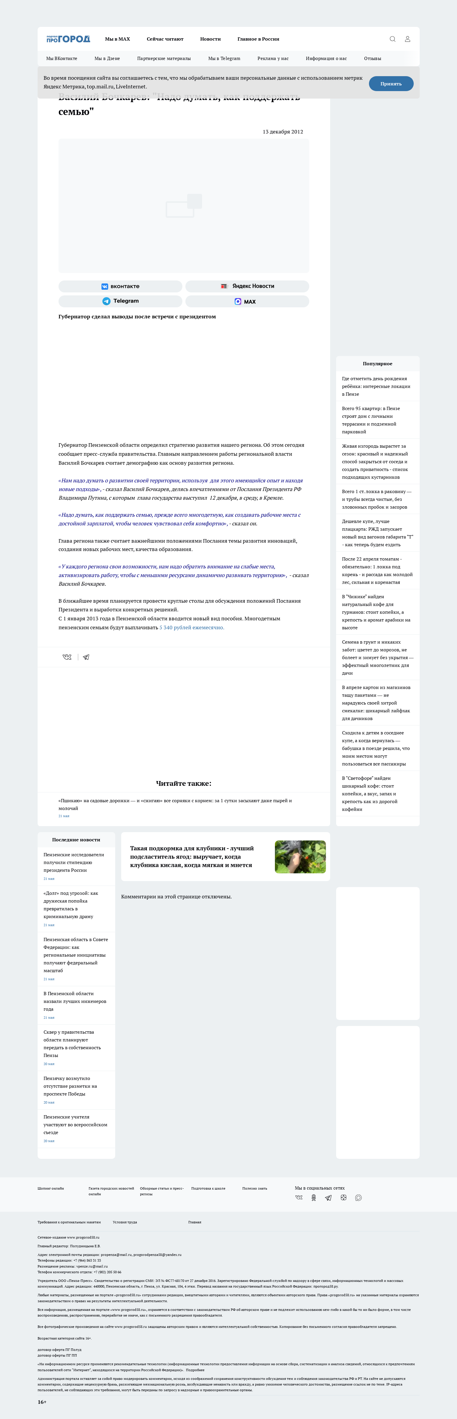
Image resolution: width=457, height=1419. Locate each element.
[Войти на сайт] (408, 39)
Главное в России (258, 39)
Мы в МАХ (117, 39)
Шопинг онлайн (51, 1188)
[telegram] (88, 657)
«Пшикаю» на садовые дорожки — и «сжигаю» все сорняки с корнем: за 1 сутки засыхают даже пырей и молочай (184, 808)
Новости (210, 39)
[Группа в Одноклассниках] (313, 1198)
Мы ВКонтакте (62, 58)
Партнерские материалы (164, 58)
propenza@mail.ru (116, 1254)
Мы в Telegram (224, 58)
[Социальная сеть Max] (247, 301)
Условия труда (125, 1222)
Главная (194, 1222)
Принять (391, 84)
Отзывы (372, 58)
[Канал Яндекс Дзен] (343, 1198)
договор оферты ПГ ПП (57, 1355)
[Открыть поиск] (393, 39)
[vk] (67, 657)
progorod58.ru (127, 1295)
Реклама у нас (273, 58)
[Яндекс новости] (247, 286)
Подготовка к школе (208, 1188)
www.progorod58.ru (83, 1237)
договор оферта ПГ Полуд (59, 1349)
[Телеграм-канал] (120, 301)
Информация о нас (326, 58)
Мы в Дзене (107, 58)
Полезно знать (254, 1188)
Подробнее (195, 1370)
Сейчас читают (165, 39)
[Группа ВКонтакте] (120, 286)
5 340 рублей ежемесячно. (191, 627)
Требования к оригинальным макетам (69, 1222)
